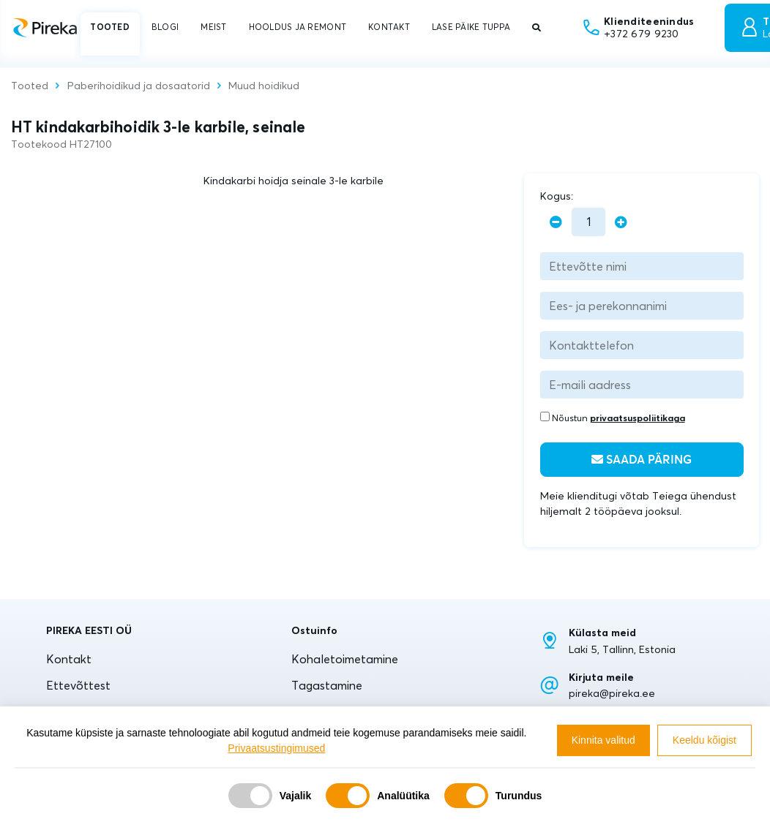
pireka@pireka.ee (612, 693)
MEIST (213, 27)
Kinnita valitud (603, 740)
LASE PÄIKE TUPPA (471, 27)
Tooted (29, 85)
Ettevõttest (78, 685)
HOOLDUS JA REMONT (297, 27)
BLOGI (165, 27)
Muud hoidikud (263, 85)
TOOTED (110, 27)
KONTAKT (389, 27)
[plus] (621, 222)
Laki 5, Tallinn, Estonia (622, 649)
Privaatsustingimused (276, 748)
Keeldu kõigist (704, 740)
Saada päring (641, 459)
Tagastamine (326, 685)
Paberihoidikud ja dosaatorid (138, 85)
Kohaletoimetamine (344, 659)
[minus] (556, 222)
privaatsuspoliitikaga (637, 417)
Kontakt (68, 659)
